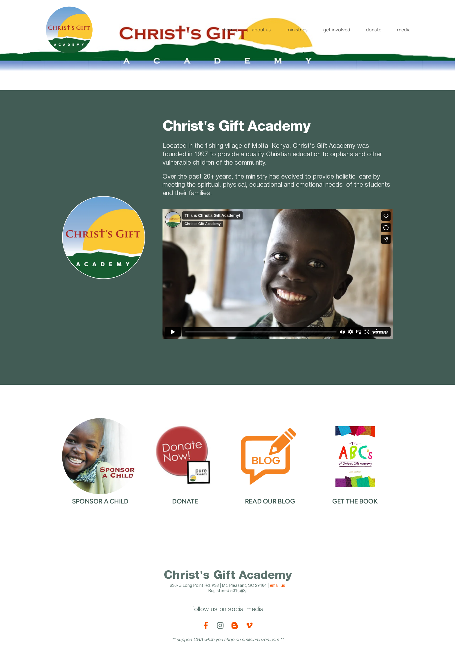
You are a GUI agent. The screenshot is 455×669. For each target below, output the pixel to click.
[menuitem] (230, 30)
